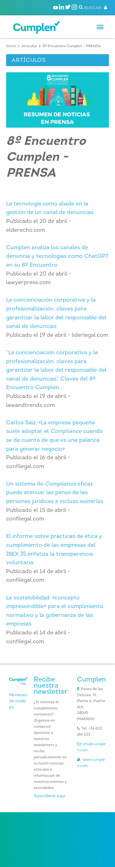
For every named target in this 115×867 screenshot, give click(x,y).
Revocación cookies (18, 701)
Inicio (11, 46)
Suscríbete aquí (49, 796)
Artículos (29, 46)
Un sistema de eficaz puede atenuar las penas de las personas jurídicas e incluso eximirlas (54, 493)
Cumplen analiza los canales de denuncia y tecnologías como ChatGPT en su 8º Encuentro (57, 256)
